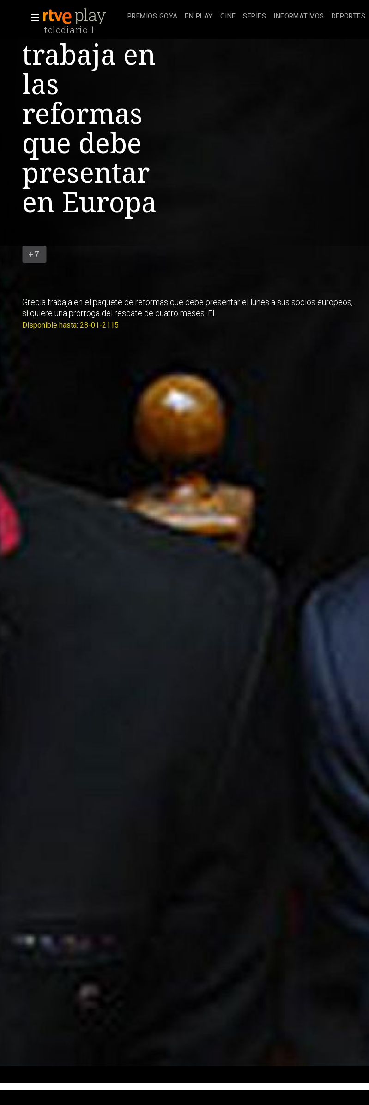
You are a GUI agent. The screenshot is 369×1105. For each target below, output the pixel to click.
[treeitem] (152, 17)
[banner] (83, 16)
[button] (32, 17)
